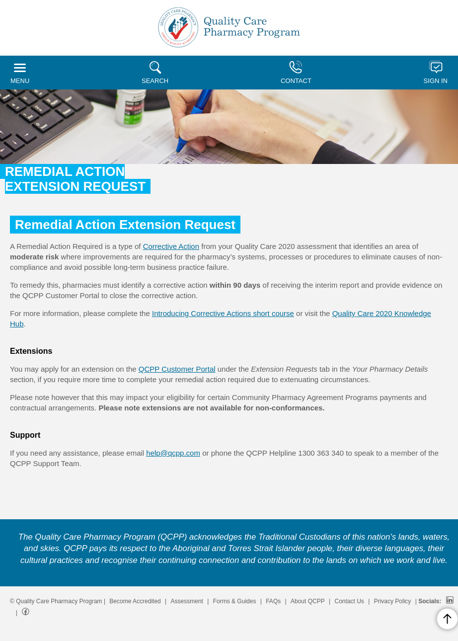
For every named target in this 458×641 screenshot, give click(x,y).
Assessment (187, 601)
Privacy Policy (392, 601)
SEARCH (155, 72)
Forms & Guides (234, 601)
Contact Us (349, 601)
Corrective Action (171, 246)
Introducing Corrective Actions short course (223, 313)
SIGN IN (436, 72)
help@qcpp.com (173, 453)
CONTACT (296, 72)
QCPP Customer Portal (177, 369)
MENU (19, 74)
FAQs (273, 601)
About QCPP (308, 601)
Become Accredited (134, 601)
